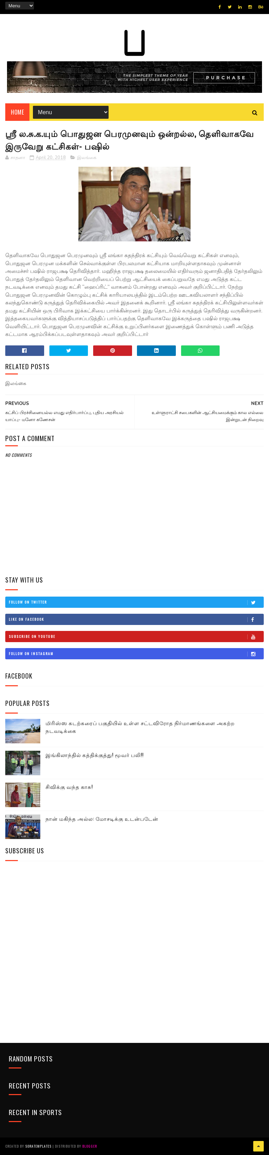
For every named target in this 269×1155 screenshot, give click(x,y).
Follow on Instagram (136, 653)
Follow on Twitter (136, 602)
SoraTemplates (38, 1146)
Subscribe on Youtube (136, 636)
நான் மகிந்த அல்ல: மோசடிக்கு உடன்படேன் (102, 818)
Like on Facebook (136, 619)
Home (17, 112)
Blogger (89, 1146)
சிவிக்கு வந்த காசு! (69, 786)
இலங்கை (86, 157)
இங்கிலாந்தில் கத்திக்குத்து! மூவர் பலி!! (95, 754)
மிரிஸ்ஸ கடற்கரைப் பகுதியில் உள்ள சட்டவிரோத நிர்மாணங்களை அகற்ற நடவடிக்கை (140, 727)
